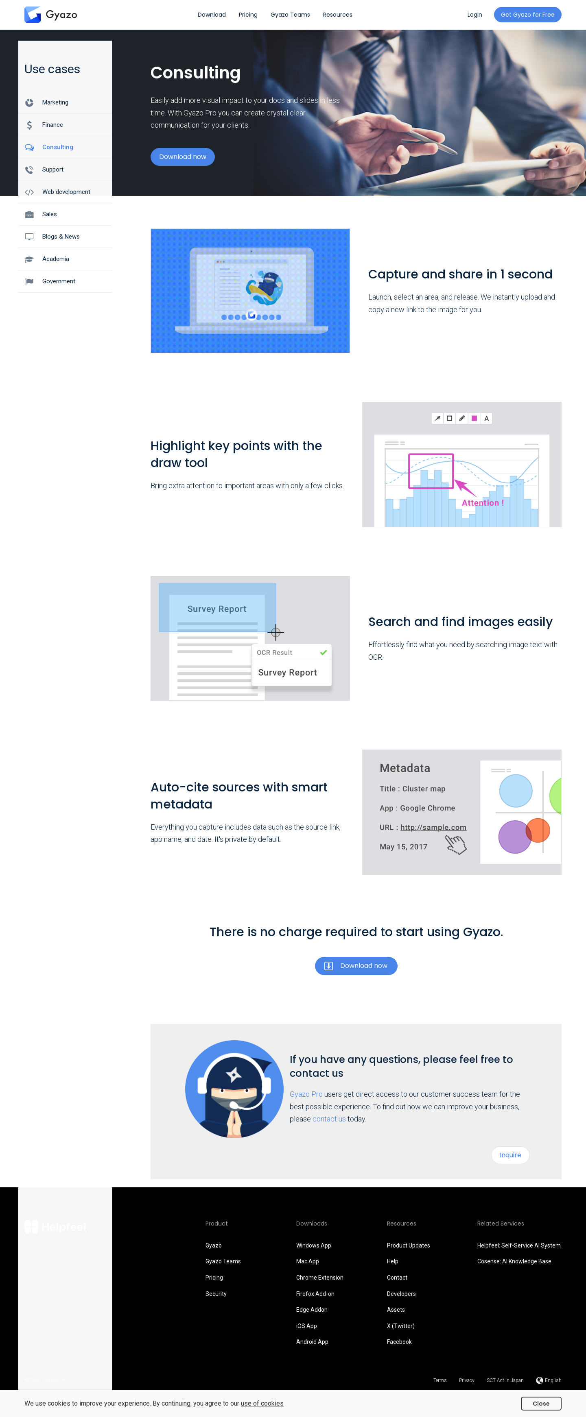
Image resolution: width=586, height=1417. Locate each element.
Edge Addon (312, 1309)
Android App (312, 1342)
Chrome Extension (319, 1277)
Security (216, 1294)
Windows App (313, 1245)
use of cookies (262, 1403)
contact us (329, 1119)
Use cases (52, 69)
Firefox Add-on (315, 1294)
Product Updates (408, 1245)
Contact (397, 1277)
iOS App (306, 1326)
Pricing (214, 1277)
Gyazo (214, 1245)
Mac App (307, 1261)
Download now (182, 156)
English (553, 1380)
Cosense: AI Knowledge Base (514, 1261)
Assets (396, 1309)
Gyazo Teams (223, 1261)
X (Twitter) (401, 1326)
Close (541, 1404)
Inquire (510, 1155)
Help (392, 1261)
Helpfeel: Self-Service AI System (519, 1245)
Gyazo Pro (306, 1094)
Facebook (399, 1342)
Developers (401, 1294)
